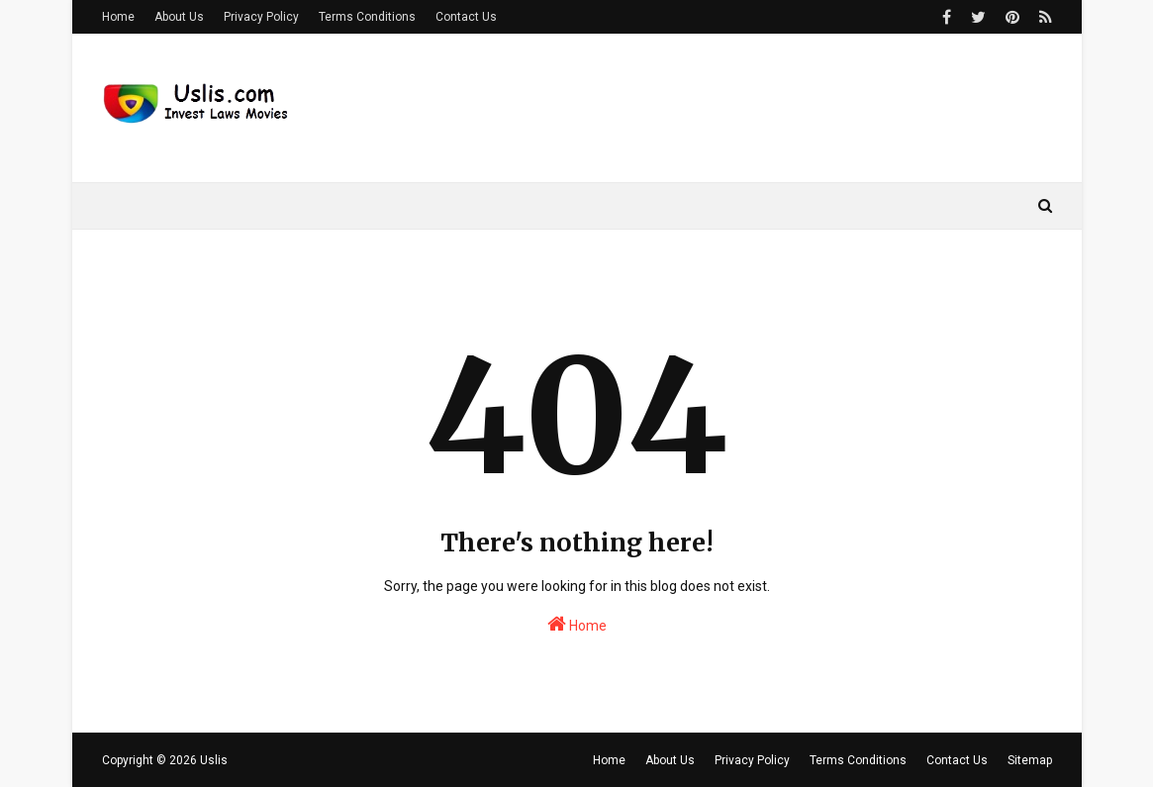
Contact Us (466, 17)
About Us (179, 17)
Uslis (214, 760)
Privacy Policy (261, 17)
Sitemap (1030, 760)
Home (118, 17)
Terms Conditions (367, 17)
